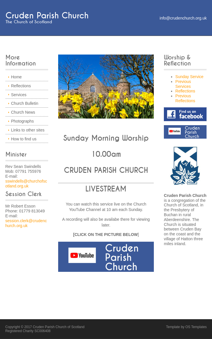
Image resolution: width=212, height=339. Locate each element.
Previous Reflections (185, 98)
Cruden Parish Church (47, 15)
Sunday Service (189, 76)
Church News (23, 112)
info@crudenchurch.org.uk (183, 18)
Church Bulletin (24, 103)
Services (19, 94)
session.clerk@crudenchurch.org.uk (26, 223)
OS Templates (196, 327)
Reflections (21, 86)
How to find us (24, 139)
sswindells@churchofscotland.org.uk (26, 183)
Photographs (22, 121)
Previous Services (183, 84)
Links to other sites (28, 130)
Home (16, 77)
